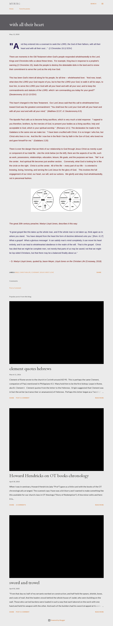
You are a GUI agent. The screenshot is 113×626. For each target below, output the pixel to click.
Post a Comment (15, 288)
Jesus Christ (45, 272)
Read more (99, 398)
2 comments (21, 505)
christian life (25, 272)
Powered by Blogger (56, 620)
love (52, 272)
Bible (17, 272)
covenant (35, 272)
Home (11, 9)
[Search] (93, 3)
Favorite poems (24, 9)
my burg (14, 3)
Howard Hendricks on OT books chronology (49, 475)
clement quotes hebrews (30, 368)
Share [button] (98, 272)
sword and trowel (24, 582)
